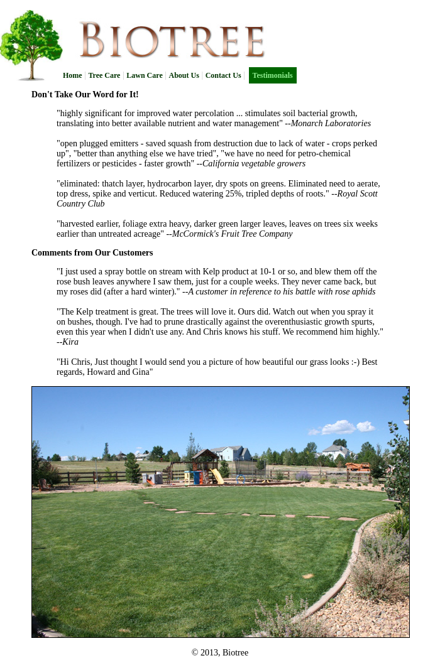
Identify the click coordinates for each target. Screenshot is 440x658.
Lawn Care (144, 75)
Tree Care (104, 75)
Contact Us (223, 75)
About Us (184, 75)
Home (72, 75)
